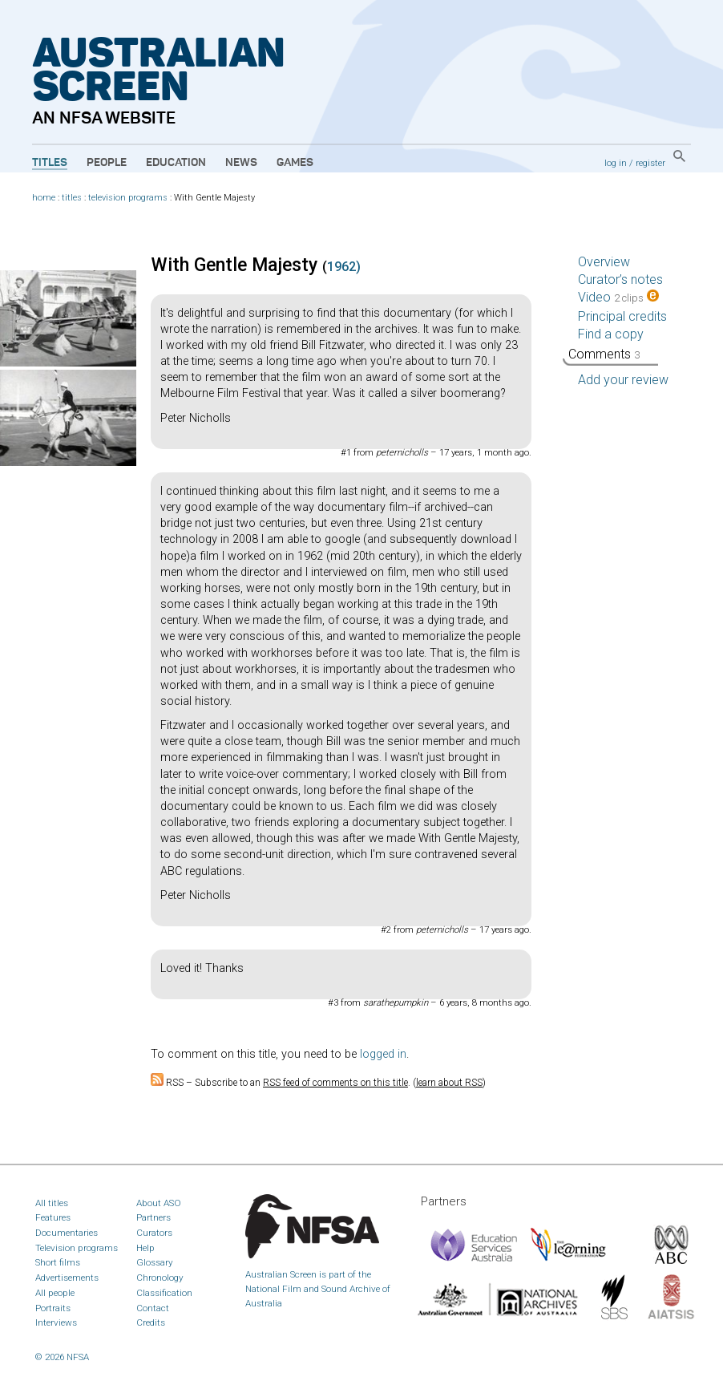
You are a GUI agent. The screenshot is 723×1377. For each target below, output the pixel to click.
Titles (49, 162)
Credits (150, 1322)
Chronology (160, 1277)
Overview (604, 261)
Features (53, 1217)
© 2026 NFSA (62, 1357)
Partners (153, 1217)
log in (615, 162)
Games (295, 162)
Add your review (623, 379)
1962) (344, 266)
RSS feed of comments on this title (335, 1082)
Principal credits (622, 316)
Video (618, 297)
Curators (154, 1232)
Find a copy (611, 334)
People (107, 162)
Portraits (53, 1308)
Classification (164, 1292)
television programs (128, 197)
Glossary (154, 1262)
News (241, 162)
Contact (152, 1308)
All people (55, 1292)
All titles (51, 1203)
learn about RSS (449, 1082)
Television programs (76, 1247)
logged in (383, 1054)
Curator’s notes (620, 279)
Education (176, 162)
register (650, 162)
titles (72, 197)
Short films (57, 1262)
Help (145, 1247)
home (43, 197)
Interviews (56, 1322)
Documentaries (66, 1232)
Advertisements (67, 1277)
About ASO (158, 1203)
